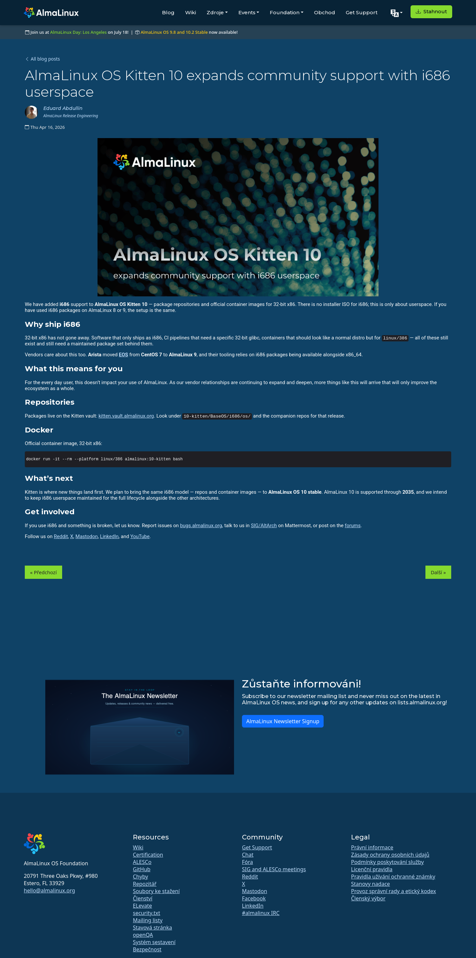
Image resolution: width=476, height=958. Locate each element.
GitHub (141, 869)
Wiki (190, 12)
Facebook (254, 898)
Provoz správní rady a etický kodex (393, 891)
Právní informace (372, 847)
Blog (168, 12)
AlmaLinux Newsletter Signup (282, 721)
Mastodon (86, 536)
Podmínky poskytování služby (387, 862)
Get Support (361, 12)
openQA (143, 934)
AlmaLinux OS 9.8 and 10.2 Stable (174, 32)
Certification (148, 854)
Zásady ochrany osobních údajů (390, 854)
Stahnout (431, 11)
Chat (248, 854)
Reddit (61, 536)
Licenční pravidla (371, 869)
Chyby (140, 876)
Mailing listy (148, 920)
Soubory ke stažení (156, 891)
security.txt (146, 913)
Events (247, 12)
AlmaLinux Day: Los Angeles (78, 32)
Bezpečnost (147, 949)
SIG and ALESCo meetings (274, 869)
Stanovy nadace (370, 883)
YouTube (139, 536)
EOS (123, 355)
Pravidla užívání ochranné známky (393, 876)
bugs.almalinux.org (201, 526)
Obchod (324, 12)
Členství (142, 898)
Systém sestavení (154, 942)
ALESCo (142, 862)
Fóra (247, 862)
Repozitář (144, 883)
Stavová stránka (152, 927)
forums (353, 526)
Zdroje (215, 12)
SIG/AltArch (264, 526)
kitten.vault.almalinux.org (126, 416)
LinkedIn (109, 536)
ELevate (142, 905)
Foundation (284, 12)
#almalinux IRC (261, 913)
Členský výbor (368, 898)
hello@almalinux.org (49, 890)
